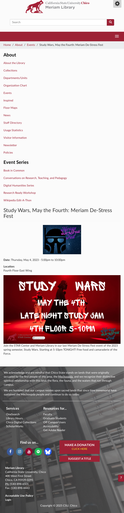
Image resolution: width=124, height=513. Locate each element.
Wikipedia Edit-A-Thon (17, 200)
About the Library (14, 63)
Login (8, 500)
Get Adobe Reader (54, 430)
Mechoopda (65, 376)
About (19, 45)
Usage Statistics (13, 130)
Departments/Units (15, 78)
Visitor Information (15, 137)
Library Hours (14, 418)
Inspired (8, 100)
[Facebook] (10, 451)
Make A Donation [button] (79, 447)
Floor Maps (10, 107)
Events (31, 45)
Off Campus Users (54, 422)
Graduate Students (54, 418)
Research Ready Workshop (19, 193)
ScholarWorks (14, 426)
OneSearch (13, 414)
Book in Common (13, 170)
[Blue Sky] (48, 451)
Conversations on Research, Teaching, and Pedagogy (35, 178)
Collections (10, 70)
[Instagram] (19, 451)
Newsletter (10, 145)
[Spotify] (38, 451)
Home (7, 45)
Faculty (47, 414)
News (6, 115)
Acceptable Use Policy (19, 495)
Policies (8, 152)
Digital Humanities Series (18, 185)
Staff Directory (12, 122)
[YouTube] (28, 451)
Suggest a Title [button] (79, 458)
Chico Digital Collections (21, 422)
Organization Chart (15, 85)
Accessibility (51, 426)
